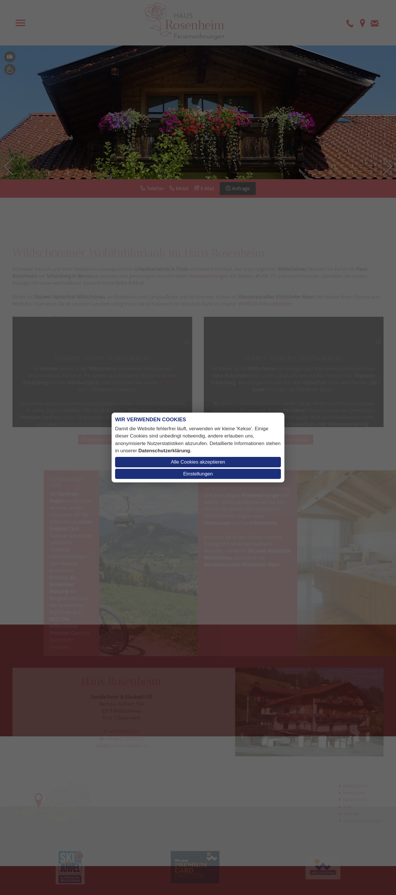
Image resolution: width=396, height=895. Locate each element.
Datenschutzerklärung (164, 450)
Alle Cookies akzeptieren (198, 462)
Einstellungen (198, 474)
